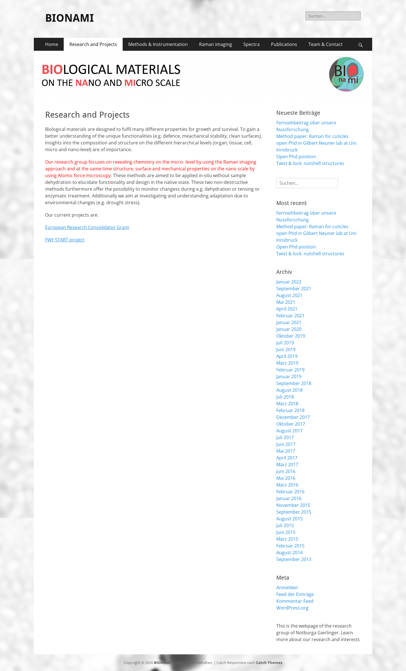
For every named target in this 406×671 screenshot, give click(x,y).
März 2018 (287, 404)
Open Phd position (296, 156)
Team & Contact (325, 44)
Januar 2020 (288, 329)
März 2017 (287, 464)
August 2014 (289, 552)
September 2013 (293, 559)
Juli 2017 (285, 437)
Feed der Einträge (295, 594)
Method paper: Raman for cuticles (312, 136)
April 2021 (286, 309)
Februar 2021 (290, 316)
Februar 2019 (290, 370)
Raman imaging (215, 44)
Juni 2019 (285, 349)
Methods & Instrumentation (158, 44)
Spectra (251, 44)
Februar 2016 (290, 492)
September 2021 (293, 288)
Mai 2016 (285, 478)
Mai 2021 (285, 302)
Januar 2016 (288, 498)
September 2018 (293, 383)
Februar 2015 (290, 546)
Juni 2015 (285, 532)
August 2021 (289, 295)
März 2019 (287, 363)
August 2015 (289, 519)
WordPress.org (292, 608)
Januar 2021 (288, 322)
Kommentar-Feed (295, 601)
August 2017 (289, 431)
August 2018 (289, 390)
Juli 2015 (285, 525)
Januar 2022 (288, 282)
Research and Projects (93, 44)
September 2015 (293, 512)
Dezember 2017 (293, 417)
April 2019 (286, 356)
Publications (284, 44)
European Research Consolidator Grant (87, 227)
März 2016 (287, 485)
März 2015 (287, 539)
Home (51, 44)
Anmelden (287, 587)
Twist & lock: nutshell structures (310, 163)
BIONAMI (69, 18)
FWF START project (65, 240)
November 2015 (293, 505)
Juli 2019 (285, 343)
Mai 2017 (285, 451)
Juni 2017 (285, 444)
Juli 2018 (285, 397)
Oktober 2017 (290, 424)
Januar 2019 (288, 376)
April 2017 (286, 458)
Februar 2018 (290, 410)
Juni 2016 (285, 471)
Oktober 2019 (290, 336)
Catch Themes (269, 662)
